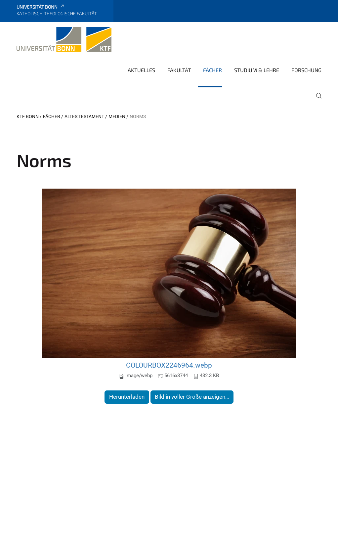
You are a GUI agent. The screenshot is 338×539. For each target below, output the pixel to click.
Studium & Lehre (256, 70)
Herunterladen (127, 396)
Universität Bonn (41, 7)
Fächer (212, 70)
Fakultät (179, 70)
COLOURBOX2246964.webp (169, 365)
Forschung (306, 70)
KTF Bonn (28, 116)
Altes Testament (84, 116)
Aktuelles (141, 70)
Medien (116, 116)
